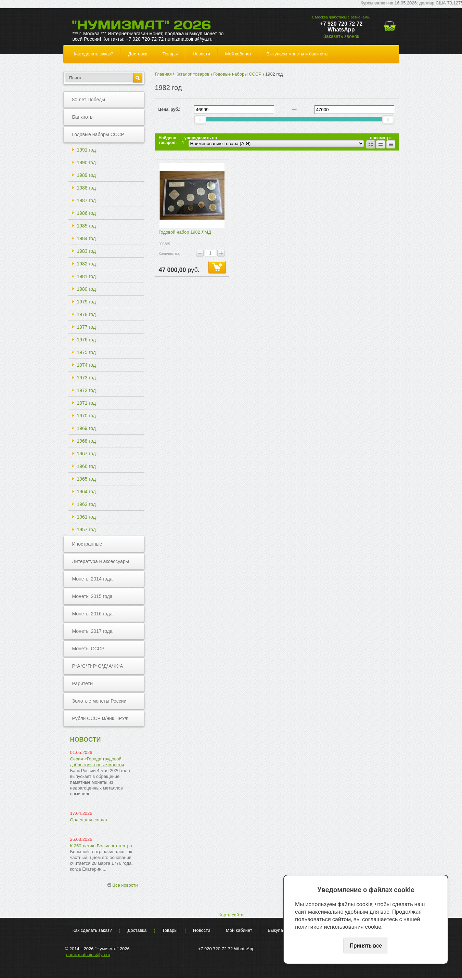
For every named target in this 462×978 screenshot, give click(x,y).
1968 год (86, 441)
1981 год (86, 276)
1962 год (86, 504)
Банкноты (83, 117)
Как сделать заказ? (93, 53)
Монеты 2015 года (92, 596)
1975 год (86, 352)
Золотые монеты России (99, 701)
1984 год (86, 238)
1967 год (86, 453)
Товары (170, 53)
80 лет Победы (88, 99)
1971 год (86, 403)
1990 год (86, 162)
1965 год (86, 479)
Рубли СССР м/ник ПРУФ (100, 718)
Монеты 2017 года (92, 631)
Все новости (125, 885)
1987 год (86, 200)
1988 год (86, 188)
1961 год (86, 517)
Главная (163, 74)
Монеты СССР (88, 648)
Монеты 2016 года (92, 613)
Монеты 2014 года (92, 579)
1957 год (86, 529)
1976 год (86, 339)
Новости (201, 53)
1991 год (86, 150)
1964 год (86, 491)
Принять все (366, 945)
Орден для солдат (89, 819)
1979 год (86, 301)
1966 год (86, 466)
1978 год (86, 314)
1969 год (86, 428)
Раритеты (82, 683)
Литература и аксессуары (100, 561)
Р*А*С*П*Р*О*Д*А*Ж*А (97, 666)
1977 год (86, 327)
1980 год (86, 289)
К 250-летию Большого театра (101, 845)
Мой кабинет (238, 53)
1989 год (86, 175)
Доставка (137, 53)
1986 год (86, 213)
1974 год (86, 365)
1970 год (86, 415)
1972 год (86, 390)
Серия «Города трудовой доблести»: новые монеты (97, 761)
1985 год (86, 226)
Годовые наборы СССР (98, 134)
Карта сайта (231, 914)
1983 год (86, 251)
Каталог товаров (192, 74)
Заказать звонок (341, 36)
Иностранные (87, 544)
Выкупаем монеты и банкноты (298, 53)
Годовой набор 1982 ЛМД (184, 232)
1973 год (86, 377)
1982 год (86, 263)
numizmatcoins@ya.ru (88, 954)
